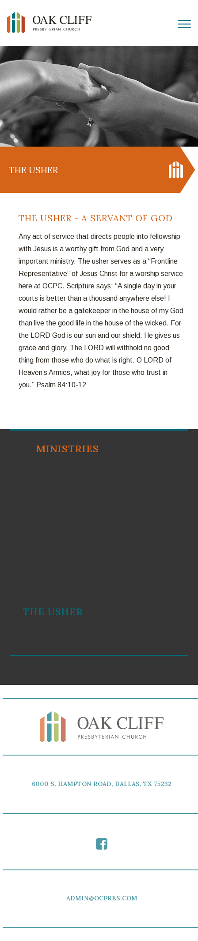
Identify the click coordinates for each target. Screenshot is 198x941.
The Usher (53, 611)
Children (51, 497)
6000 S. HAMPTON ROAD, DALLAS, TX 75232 (103, 784)
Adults (43, 634)
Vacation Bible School (89, 543)
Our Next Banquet (76, 588)
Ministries (67, 448)
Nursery (47, 474)
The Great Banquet (79, 565)
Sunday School (67, 520)
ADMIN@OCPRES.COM (103, 898)
